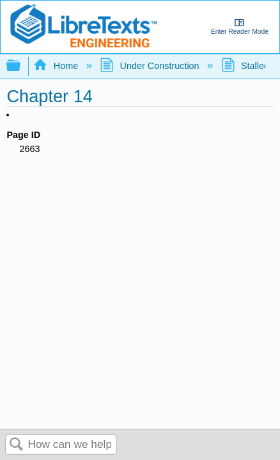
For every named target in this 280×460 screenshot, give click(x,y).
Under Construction (150, 66)
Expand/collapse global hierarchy (21, 66)
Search (16, 445)
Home (57, 66)
